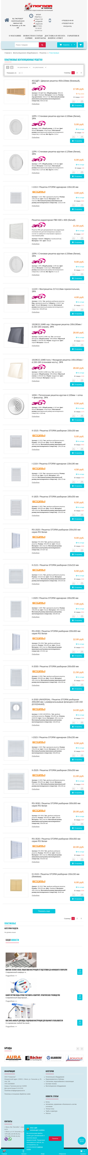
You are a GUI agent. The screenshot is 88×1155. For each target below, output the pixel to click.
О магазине (15, 36)
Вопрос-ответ (55, 38)
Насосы (48, 1113)
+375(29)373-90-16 (67, 23)
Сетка (11, 67)
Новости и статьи (33, 36)
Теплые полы (50, 1109)
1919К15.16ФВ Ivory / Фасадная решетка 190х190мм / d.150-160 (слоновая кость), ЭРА (57, 361)
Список (7, 67)
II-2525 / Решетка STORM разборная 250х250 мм (55, 770)
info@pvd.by (67, 26)
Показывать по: (12, 73)
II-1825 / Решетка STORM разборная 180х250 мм (55, 496)
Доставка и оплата (55, 36)
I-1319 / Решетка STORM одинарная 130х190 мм (55, 464)
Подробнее (35, 104)
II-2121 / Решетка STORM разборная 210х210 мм (55, 565)
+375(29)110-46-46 (67, 20)
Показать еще (44, 911)
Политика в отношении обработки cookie (17, 1094)
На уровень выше (10, 932)
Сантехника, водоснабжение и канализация (60, 1081)
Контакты (40, 38)
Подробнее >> (11, 976)
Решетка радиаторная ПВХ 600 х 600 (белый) (53, 220)
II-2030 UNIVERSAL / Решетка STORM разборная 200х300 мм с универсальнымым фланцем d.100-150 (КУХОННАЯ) (57, 701)
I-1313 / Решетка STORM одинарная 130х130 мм (55, 187)
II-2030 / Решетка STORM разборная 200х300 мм (55, 666)
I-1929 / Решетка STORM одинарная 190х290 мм (55, 598)
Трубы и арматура (51, 1111)
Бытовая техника (51, 1084)
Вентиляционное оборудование (56, 1086)
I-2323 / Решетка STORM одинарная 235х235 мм (55, 737)
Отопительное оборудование (55, 1077)
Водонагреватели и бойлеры (55, 1079)
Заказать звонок (81, 1140)
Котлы (48, 1102)
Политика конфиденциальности (14, 1090)
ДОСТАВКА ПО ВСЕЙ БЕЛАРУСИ (38, 28)
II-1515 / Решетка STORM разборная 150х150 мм (55, 430)
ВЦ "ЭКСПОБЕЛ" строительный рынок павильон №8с (18, 21)
